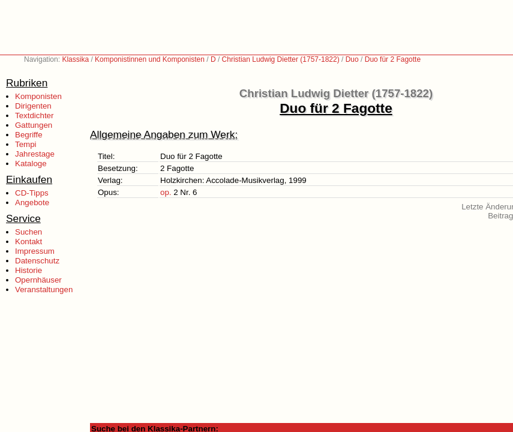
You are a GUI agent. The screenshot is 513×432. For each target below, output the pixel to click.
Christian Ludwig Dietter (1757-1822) (281, 59)
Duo (352, 59)
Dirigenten (33, 105)
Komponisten (38, 96)
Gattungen (33, 125)
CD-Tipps (32, 192)
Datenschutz (37, 260)
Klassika (75, 59)
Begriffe (29, 134)
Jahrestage (35, 153)
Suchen (28, 231)
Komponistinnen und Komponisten (150, 59)
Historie (28, 270)
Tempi (26, 144)
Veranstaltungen (44, 289)
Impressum (35, 251)
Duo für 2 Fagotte (393, 59)
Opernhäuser (38, 279)
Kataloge (31, 163)
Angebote (32, 202)
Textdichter (34, 115)
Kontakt (28, 241)
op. (166, 192)
